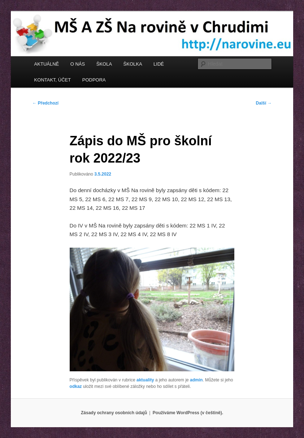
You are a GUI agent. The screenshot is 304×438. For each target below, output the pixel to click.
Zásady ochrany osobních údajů (114, 412)
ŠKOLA (104, 64)
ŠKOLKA (132, 64)
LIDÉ (158, 64)
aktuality (145, 379)
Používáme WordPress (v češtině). (188, 412)
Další (264, 103)
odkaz (76, 386)
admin (196, 379)
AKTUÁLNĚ (46, 64)
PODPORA (94, 80)
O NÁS (77, 64)
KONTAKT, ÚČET (52, 80)
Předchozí (45, 103)
